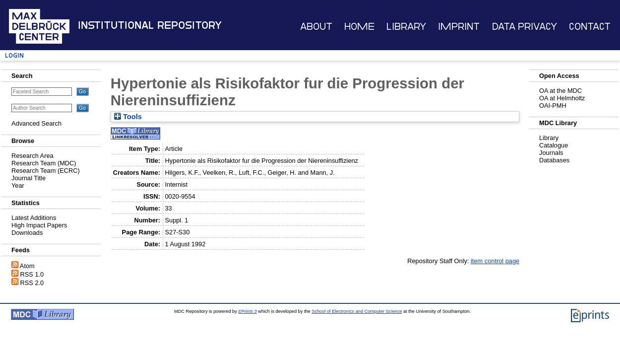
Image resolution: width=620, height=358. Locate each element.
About (316, 26)
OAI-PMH (552, 105)
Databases (554, 160)
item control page (495, 261)
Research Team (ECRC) (45, 170)
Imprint (459, 26)
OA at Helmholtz (562, 98)
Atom (27, 266)
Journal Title (28, 178)
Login (14, 55)
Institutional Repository (150, 25)
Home (359, 26)
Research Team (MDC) (43, 163)
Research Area (32, 155)
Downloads (27, 232)
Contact (590, 26)
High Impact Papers (39, 225)
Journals (551, 152)
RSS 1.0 (32, 274)
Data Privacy (524, 26)
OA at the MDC (560, 90)
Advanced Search (36, 123)
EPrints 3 (247, 311)
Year (17, 185)
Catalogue (553, 145)
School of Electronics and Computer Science (356, 311)
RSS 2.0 (32, 282)
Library (406, 26)
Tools (128, 117)
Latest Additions (33, 217)
